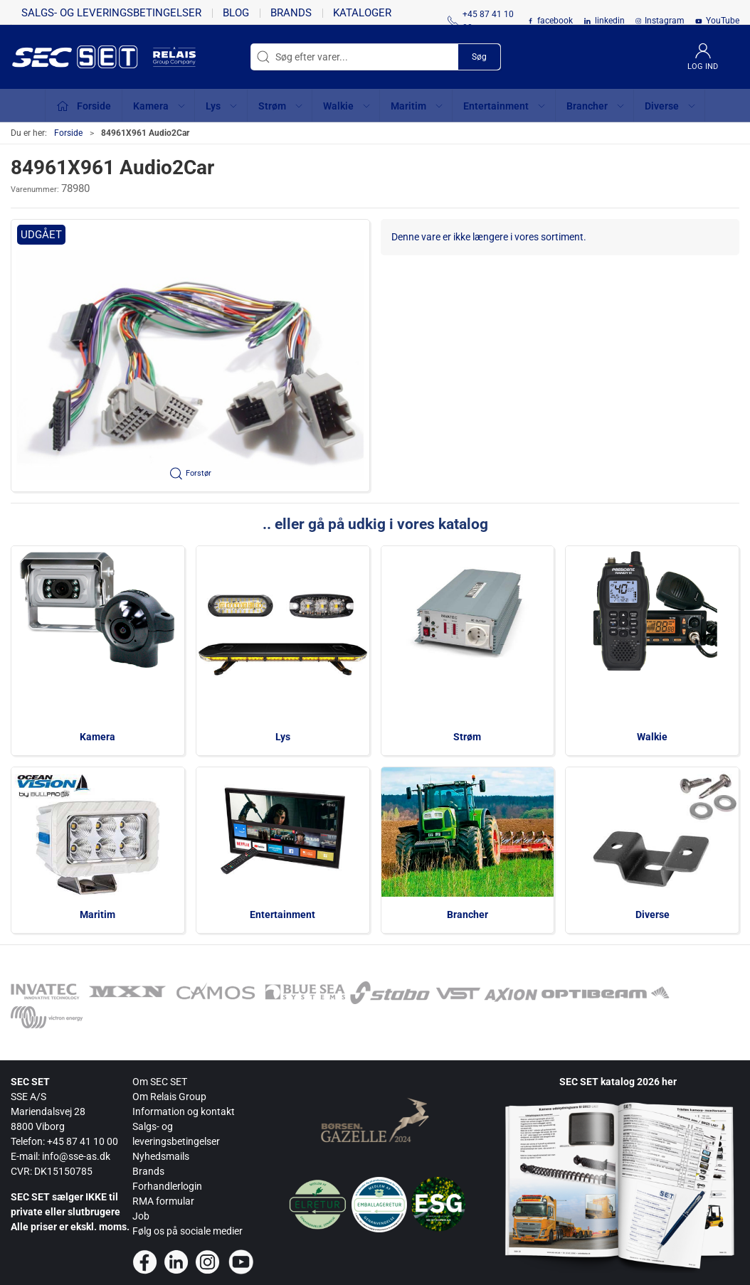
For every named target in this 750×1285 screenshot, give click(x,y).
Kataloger (362, 12)
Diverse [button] (671, 106)
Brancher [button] (595, 106)
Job (140, 1216)
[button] (190, 355)
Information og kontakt (183, 1111)
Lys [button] (222, 106)
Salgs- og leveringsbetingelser (111, 12)
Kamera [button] (159, 106)
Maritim (97, 914)
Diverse (652, 914)
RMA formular (163, 1201)
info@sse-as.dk (76, 1156)
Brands (291, 12)
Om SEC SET (159, 1081)
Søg (479, 57)
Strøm (467, 736)
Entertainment (282, 914)
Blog (236, 12)
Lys (282, 736)
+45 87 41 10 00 (82, 1141)
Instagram (665, 21)
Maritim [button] (417, 106)
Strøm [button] (281, 106)
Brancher (467, 914)
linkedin (610, 21)
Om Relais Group (169, 1096)
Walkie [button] (347, 106)
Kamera (97, 736)
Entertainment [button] (504, 106)
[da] (82, 56)
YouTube (722, 21)
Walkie (652, 736)
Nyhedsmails (160, 1156)
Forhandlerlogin (167, 1186)
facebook (555, 21)
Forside (68, 133)
